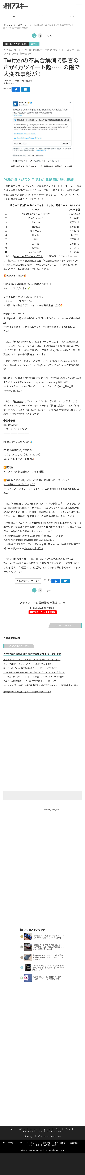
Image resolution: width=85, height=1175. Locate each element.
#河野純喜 (20, 284)
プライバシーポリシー (29, 1096)
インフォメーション (55, 1085)
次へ (49, 35)
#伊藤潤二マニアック (51, 535)
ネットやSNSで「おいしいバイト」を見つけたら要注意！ (28, 664)
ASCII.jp (28, 1090)
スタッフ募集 (34, 1098)
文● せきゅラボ (10, 83)
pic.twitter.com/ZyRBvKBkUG (37, 539)
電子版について (50, 1098)
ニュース (33, 1083)
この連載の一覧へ (19, 646)
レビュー (21, 1083)
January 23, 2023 (12, 390)
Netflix (16, 503)
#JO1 (35, 284)
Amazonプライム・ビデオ (28, 256)
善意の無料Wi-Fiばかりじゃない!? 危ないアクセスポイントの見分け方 (34, 672)
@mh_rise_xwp (28, 382)
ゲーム (57, 1083)
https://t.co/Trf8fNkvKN (34, 480)
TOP (12, 1083)
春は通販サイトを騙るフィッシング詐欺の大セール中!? (27, 692)
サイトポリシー (9, 1096)
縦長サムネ (20, 559)
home (7, 24)
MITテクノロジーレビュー (49, 1090)
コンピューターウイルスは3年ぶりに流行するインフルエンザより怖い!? (34, 677)
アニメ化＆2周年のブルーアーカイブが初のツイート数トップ (29, 681)
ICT (40, 1085)
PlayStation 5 (22, 341)
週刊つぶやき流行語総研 (16, 43)
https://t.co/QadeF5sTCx (19, 318)
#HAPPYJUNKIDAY (43, 318)
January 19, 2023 (33, 548)
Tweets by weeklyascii (51, 810)
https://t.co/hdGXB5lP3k (26, 535)
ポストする (7, 88)
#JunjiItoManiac (12, 539)
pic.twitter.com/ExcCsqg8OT (19, 484)
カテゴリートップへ (65, 625)
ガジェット (23, 24)
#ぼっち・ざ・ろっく (58, 480)
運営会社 (46, 1096)
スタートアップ (28, 1085)
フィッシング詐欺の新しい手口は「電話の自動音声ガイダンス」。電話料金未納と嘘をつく (41, 686)
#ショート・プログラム (18, 301)
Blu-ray (18, 401)
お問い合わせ (60, 1096)
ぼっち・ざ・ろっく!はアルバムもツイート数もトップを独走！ (30, 668)
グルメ (67, 1083)
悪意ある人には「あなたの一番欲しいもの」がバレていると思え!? (31, 660)
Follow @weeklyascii (41, 608)
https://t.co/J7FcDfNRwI (66, 378)
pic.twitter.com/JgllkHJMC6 (52, 382)
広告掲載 (73, 1096)
